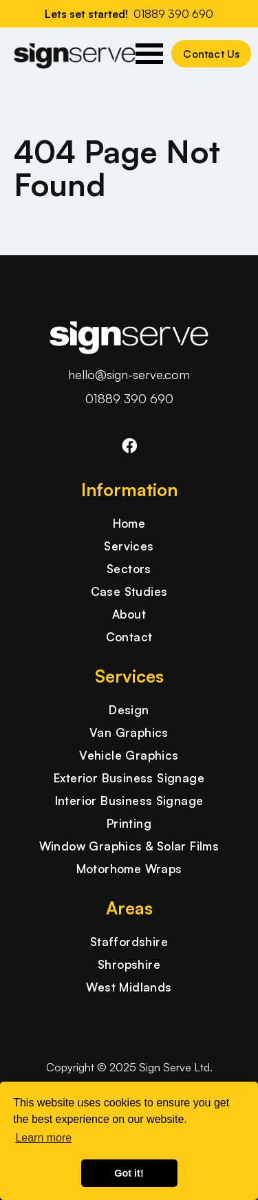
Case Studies (129, 591)
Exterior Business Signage (129, 778)
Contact (129, 637)
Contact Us (211, 54)
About (129, 614)
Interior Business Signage (129, 800)
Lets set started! (129, 14)
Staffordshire (129, 941)
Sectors (129, 569)
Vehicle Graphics (128, 755)
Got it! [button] (128, 1173)
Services (128, 546)
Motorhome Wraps (129, 869)
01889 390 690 (129, 398)
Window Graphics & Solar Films (129, 846)
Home (129, 523)
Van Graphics (129, 732)
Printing (129, 823)
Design (129, 710)
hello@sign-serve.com (129, 374)
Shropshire (129, 964)
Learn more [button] (43, 1138)
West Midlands (128, 987)
